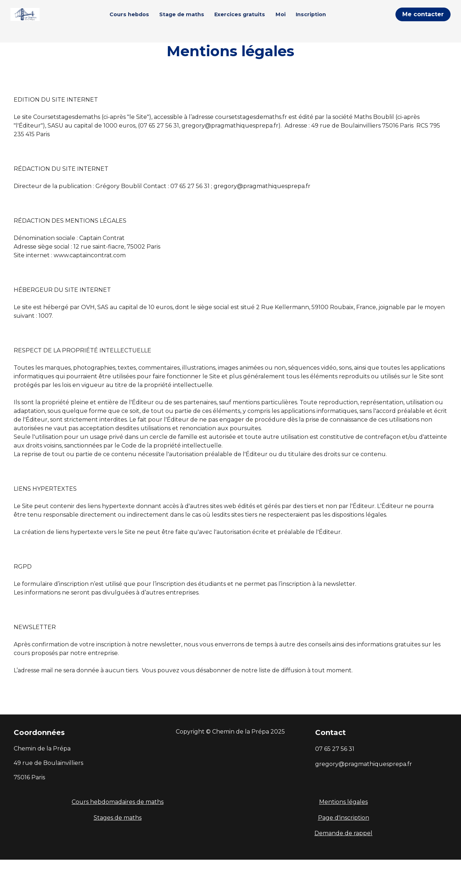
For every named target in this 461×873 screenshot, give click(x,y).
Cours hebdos (141, 21)
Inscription (323, 21)
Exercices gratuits (252, 21)
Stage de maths (193, 21)
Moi (292, 21)
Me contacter (423, 21)
